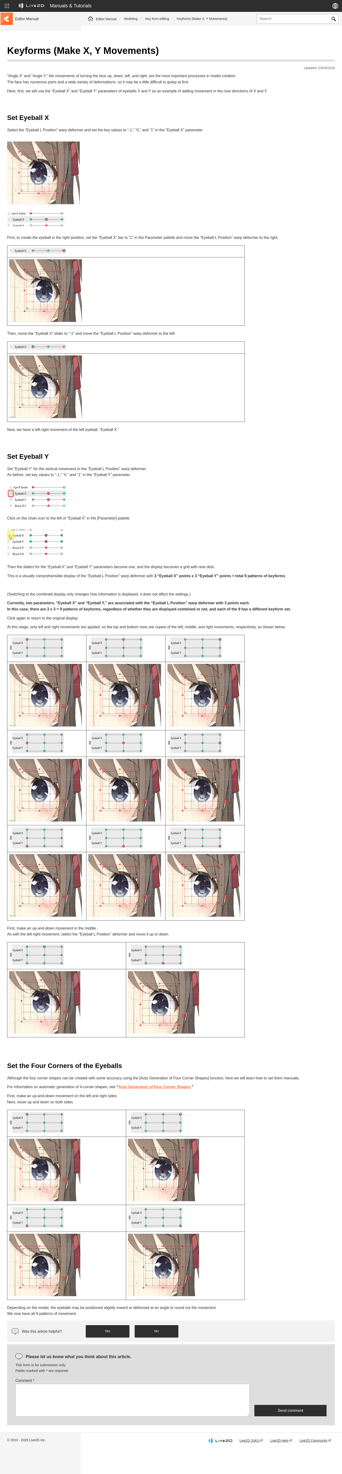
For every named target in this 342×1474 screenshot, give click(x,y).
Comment (105, 1405)
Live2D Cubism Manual (33, 52)
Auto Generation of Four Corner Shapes (235, 1112)
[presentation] (290, 1419)
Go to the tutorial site (31, 60)
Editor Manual (106, 19)
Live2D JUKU (249, 1465)
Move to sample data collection (38, 67)
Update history (26, 83)
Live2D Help (279, 1465)
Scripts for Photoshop (32, 179)
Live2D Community (313, 1465)
